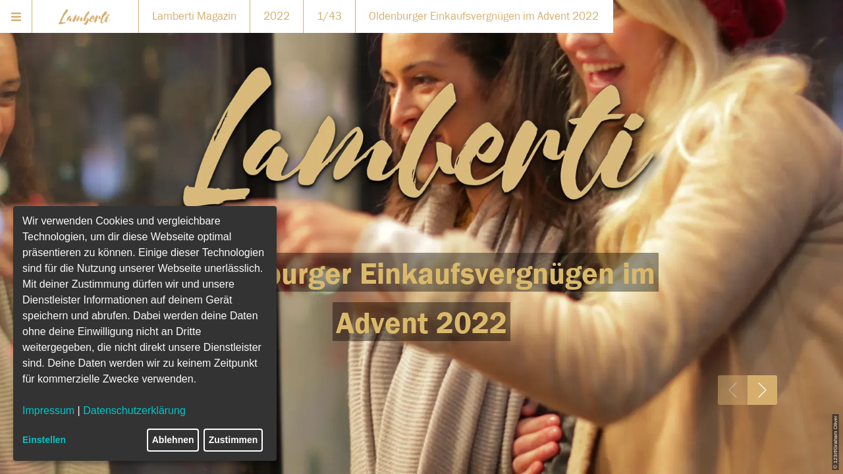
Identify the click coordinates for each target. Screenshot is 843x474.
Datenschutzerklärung (134, 410)
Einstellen (44, 439)
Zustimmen (233, 439)
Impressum (48, 410)
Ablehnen (173, 439)
